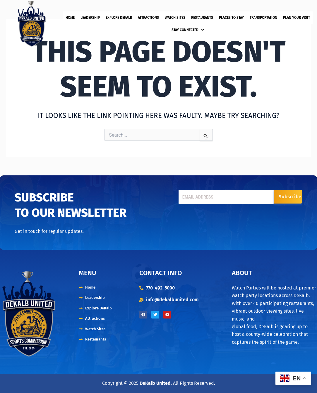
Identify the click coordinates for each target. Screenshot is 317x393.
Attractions (148, 19)
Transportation (263, 19)
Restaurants (202, 19)
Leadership (90, 19)
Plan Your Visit (296, 19)
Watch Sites (175, 19)
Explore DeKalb (119, 19)
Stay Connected (188, 28)
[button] (188, 28)
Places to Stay (231, 19)
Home (70, 19)
